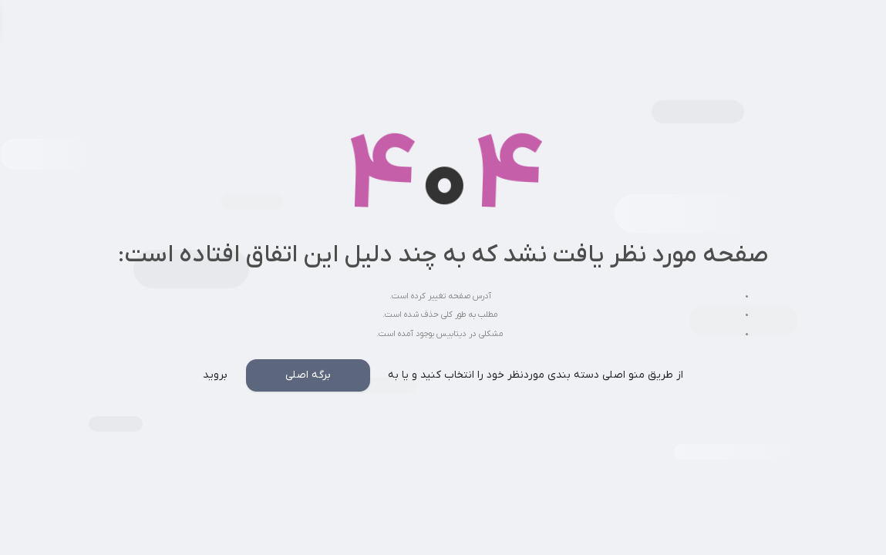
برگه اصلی (308, 375)
